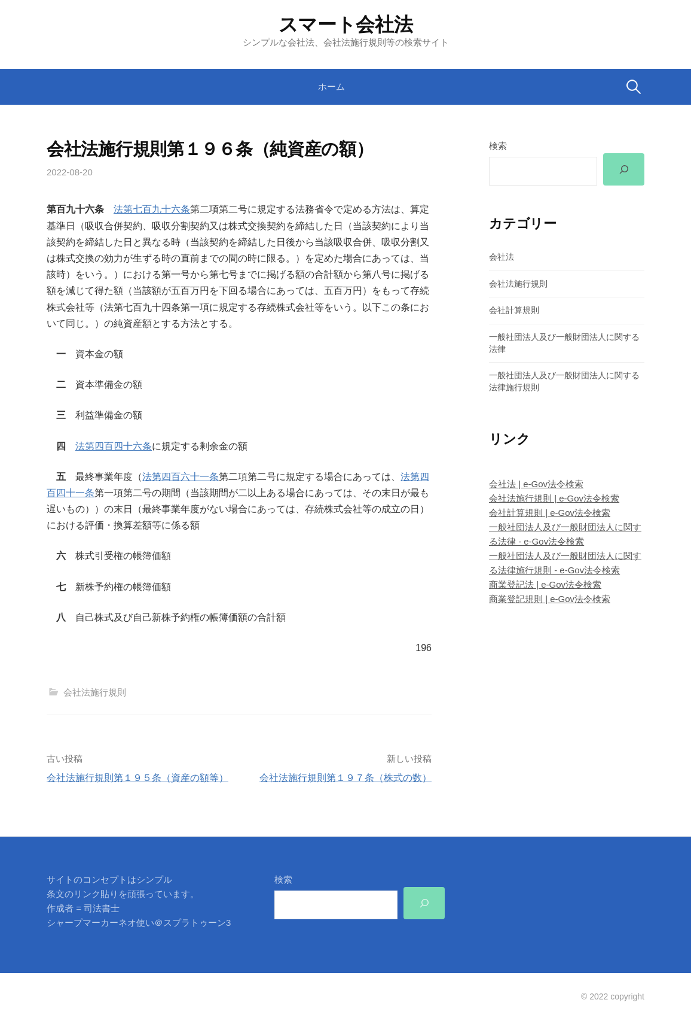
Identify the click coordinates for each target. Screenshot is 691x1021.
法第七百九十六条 (152, 209)
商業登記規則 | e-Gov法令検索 (549, 599)
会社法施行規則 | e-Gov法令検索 (554, 498)
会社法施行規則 (94, 692)
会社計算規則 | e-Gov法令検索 (549, 513)
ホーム (331, 86)
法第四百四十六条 (113, 446)
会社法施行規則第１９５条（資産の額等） (137, 778)
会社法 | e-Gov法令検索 (536, 484)
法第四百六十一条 (180, 477)
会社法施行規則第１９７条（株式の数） (345, 778)
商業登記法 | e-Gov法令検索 (545, 585)
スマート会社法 (346, 24)
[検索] (623, 169)
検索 (498, 146)
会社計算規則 (514, 310)
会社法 (501, 257)
